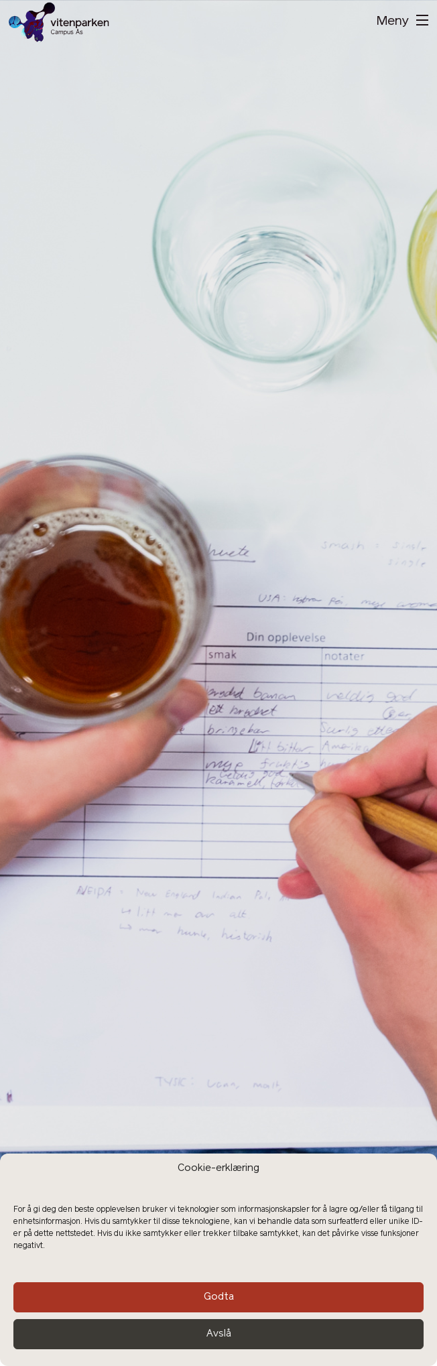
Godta (219, 1297)
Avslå (218, 1334)
